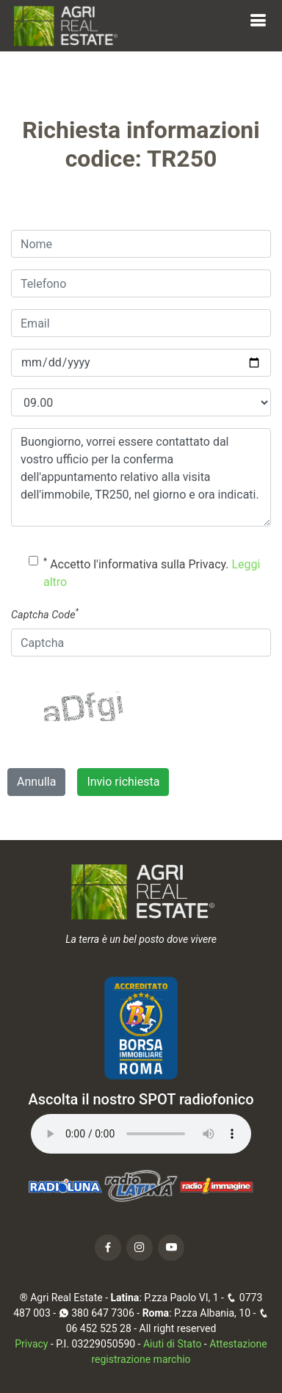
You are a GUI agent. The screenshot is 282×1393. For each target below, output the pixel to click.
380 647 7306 (96, 1313)
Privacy (31, 1344)
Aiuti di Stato (172, 1344)
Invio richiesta (123, 782)
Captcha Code (45, 613)
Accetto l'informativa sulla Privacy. (151, 572)
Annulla (36, 782)
